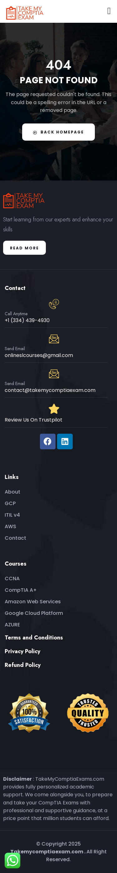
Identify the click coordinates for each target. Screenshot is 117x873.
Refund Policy (23, 665)
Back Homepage (58, 132)
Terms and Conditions (34, 638)
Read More (24, 248)
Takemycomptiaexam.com (46, 851)
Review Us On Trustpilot (33, 419)
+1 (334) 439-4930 (27, 320)
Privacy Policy (22, 651)
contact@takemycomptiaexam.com (50, 390)
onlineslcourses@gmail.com (39, 355)
